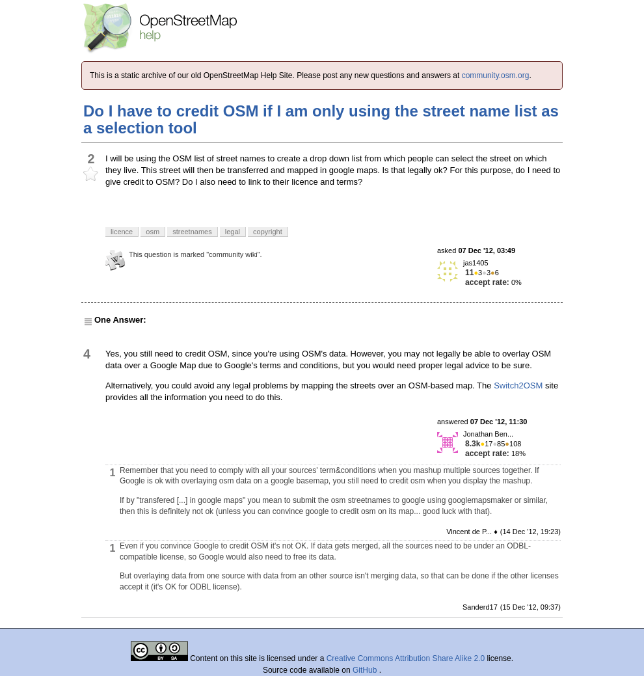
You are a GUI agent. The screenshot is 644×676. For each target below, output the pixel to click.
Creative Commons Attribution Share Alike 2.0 (406, 658)
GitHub (366, 670)
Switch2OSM (518, 385)
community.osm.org (496, 75)
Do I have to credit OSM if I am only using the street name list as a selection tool (321, 119)
